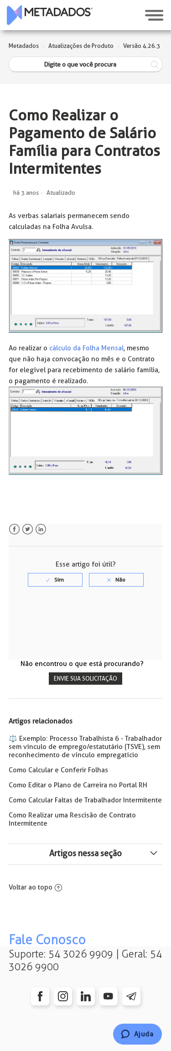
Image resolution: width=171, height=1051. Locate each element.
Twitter (27, 529)
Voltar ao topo (35, 887)
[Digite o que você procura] (86, 65)
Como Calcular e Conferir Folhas (58, 770)
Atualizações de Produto (81, 45)
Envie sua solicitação (85, 678)
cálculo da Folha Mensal (86, 348)
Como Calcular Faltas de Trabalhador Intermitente (85, 800)
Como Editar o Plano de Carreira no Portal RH (78, 785)
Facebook (14, 529)
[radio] (55, 580)
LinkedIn (41, 529)
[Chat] (137, 1034)
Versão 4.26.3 (141, 45)
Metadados (24, 45)
